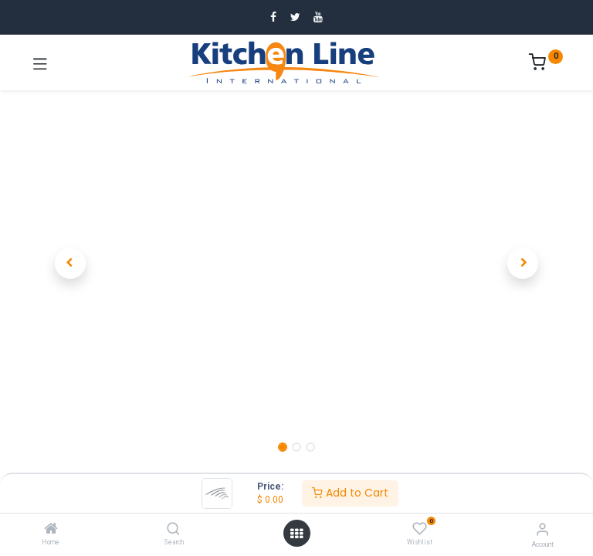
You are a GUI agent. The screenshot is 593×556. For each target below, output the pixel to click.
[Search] (173, 530)
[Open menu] (296, 533)
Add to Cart (350, 492)
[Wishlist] (419, 529)
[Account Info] (542, 529)
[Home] (51, 530)
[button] (70, 263)
